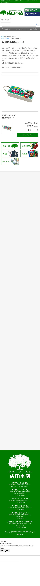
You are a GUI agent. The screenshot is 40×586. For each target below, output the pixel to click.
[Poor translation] (7, 550)
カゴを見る (34, 29)
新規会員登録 (7, 29)
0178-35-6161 (22, 509)
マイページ (21, 29)
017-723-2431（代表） (22, 486)
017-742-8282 (22, 518)
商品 (2, 36)
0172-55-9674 (22, 527)
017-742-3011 (22, 502)
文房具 (7, 38)
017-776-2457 (22, 495)
